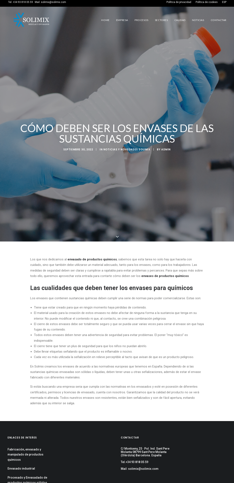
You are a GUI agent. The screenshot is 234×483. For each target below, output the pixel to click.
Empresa (122, 20)
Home (105, 20)
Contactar (218, 20)
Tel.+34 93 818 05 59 (134, 462)
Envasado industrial (21, 468)
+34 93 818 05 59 (23, 2)
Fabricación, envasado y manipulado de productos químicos (25, 454)
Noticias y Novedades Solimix (126, 149)
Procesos (141, 20)
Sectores (161, 20)
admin (166, 149)
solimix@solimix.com (53, 2)
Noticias (198, 20)
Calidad (180, 20)
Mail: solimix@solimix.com (140, 468)
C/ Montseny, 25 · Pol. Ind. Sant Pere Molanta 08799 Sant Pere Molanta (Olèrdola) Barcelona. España (145, 452)
